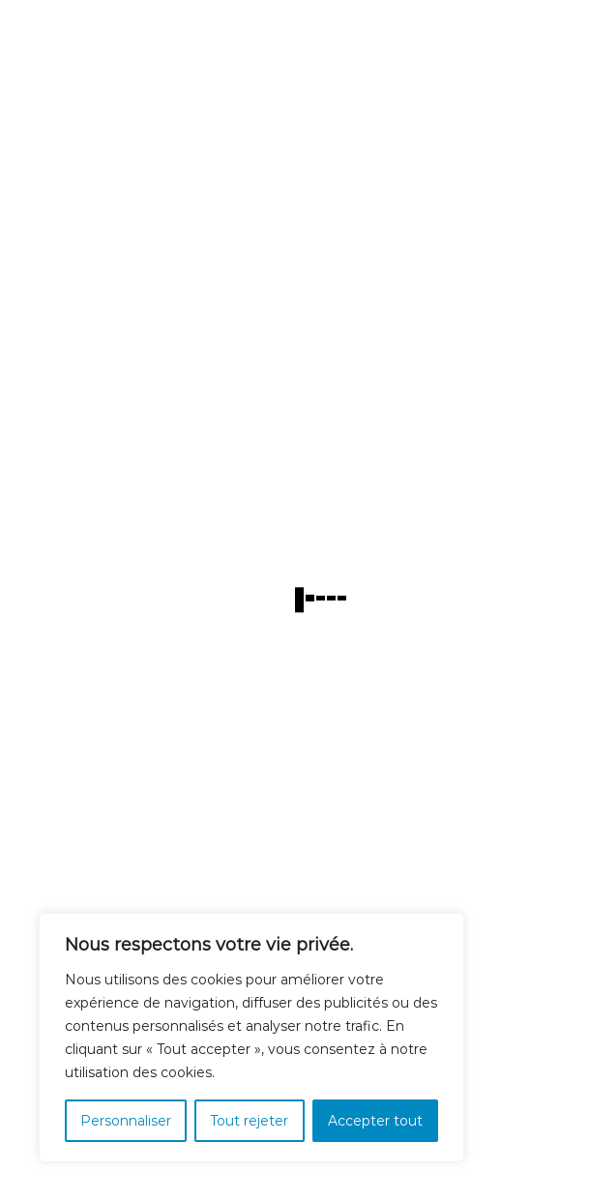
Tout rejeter (249, 1120)
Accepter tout (375, 1120)
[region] (251, 1037)
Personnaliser (125, 1120)
